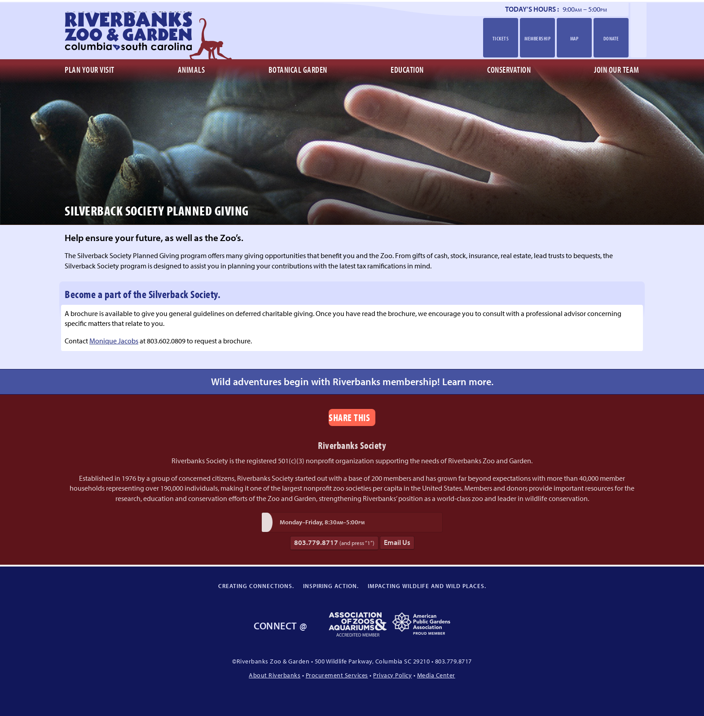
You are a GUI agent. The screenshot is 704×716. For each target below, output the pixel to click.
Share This (349, 417)
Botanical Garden (297, 69)
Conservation (509, 69)
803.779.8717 (334, 542)
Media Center (436, 675)
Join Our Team (616, 69)
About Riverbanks (274, 675)
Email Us (397, 542)
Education (407, 69)
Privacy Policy (392, 675)
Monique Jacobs (113, 340)
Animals (191, 69)
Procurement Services (337, 675)
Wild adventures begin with (352, 381)
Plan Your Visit (89, 69)
